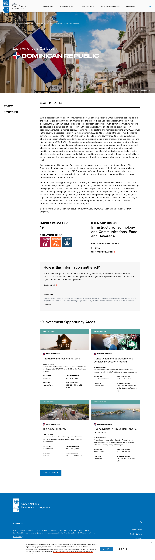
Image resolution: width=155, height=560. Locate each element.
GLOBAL (14, 3)
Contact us (138, 538)
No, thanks (122, 549)
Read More (47, 305)
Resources (130, 7)
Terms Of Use (137, 529)
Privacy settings (151, 542)
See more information (102, 252)
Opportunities (11, 112)
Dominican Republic (56, 55)
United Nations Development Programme (36, 505)
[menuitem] (20, 106)
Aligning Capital (87, 7)
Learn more (49, 285)
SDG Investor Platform (44, 23)
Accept (106, 549)
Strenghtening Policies (110, 7)
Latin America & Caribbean (34, 48)
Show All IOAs (49, 472)
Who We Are (48, 7)
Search (150, 7)
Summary (8, 106)
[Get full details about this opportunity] (64, 361)
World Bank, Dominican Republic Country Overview (72, 208)
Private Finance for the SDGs (19, 7)
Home (14, 23)
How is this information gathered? (71, 267)
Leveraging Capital (67, 7)
